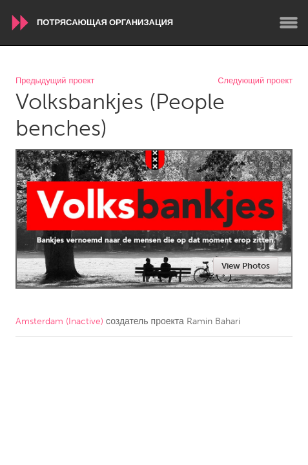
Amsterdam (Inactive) (59, 321)
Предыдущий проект (54, 81)
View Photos (245, 266)
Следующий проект (255, 81)
